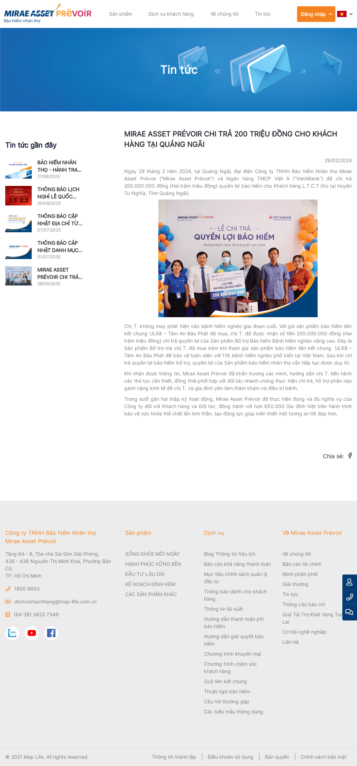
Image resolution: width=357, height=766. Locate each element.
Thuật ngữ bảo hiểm (227, 691)
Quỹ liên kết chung (225, 681)
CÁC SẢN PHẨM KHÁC (151, 594)
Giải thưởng (295, 584)
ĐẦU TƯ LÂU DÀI (145, 574)
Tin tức (263, 14)
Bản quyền (277, 757)
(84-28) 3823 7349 (36, 614)
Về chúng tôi (224, 14)
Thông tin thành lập (174, 757)
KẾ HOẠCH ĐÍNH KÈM (150, 584)
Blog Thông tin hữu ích (229, 554)
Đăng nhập (313, 14)
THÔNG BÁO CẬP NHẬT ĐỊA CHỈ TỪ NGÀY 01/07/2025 (58, 223)
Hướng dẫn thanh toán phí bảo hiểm (234, 622)
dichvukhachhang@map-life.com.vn (55, 601)
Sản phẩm (120, 14)
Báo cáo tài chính (301, 564)
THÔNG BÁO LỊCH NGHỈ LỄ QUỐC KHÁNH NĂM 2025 (58, 196)
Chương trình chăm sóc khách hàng (230, 667)
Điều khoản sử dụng (230, 757)
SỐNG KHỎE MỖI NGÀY (152, 554)
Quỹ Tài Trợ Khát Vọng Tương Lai (315, 618)
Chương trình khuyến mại (232, 654)
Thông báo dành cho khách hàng (235, 595)
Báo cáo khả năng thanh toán (237, 564)
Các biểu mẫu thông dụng (233, 711)
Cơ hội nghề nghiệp (304, 632)
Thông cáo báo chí (303, 604)
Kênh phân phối (300, 574)
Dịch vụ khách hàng (171, 14)
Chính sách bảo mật (323, 757)
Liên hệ (290, 642)
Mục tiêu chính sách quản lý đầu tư (235, 577)
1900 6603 (27, 589)
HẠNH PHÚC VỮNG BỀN (153, 564)
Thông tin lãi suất (223, 609)
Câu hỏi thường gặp (226, 701)
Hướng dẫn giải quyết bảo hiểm (234, 640)
